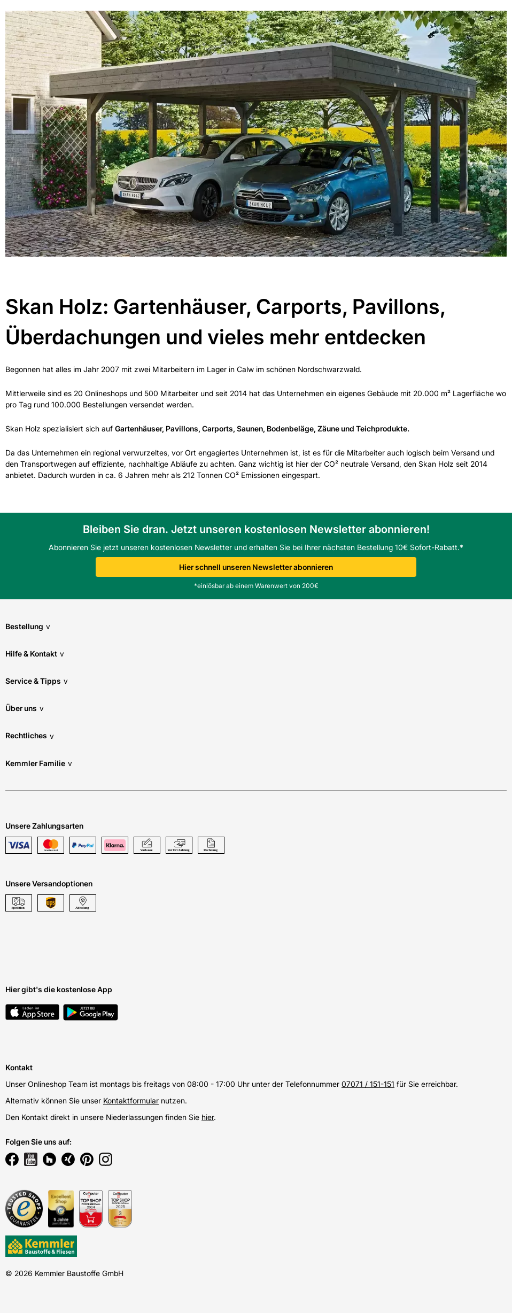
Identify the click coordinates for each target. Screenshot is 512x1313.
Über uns (24, 708)
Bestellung (27, 626)
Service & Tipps (36, 680)
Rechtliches (29, 736)
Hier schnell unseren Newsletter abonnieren (256, 566)
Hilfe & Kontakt (34, 653)
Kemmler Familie (38, 763)
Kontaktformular (131, 1100)
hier (207, 1117)
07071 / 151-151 (368, 1083)
